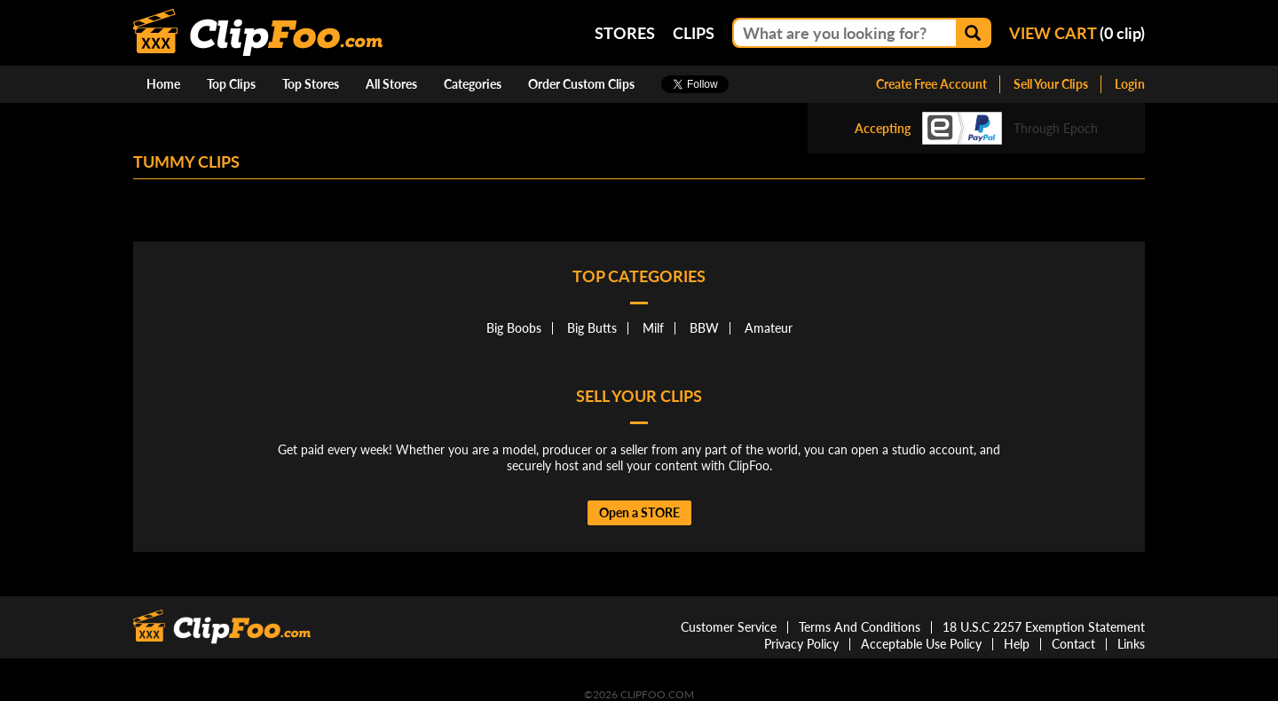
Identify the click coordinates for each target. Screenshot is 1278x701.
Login (1130, 83)
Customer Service (729, 626)
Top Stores (310, 83)
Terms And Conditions (859, 626)
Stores (625, 33)
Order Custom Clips (581, 83)
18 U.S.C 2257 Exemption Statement (1044, 626)
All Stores (391, 83)
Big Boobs (513, 327)
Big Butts (592, 327)
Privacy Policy (801, 643)
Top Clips (231, 83)
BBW (704, 327)
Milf (653, 327)
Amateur (769, 327)
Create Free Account (931, 83)
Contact (1073, 643)
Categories (472, 83)
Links (1131, 643)
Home (163, 83)
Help (1017, 643)
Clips (693, 33)
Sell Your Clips (1051, 83)
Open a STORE (639, 512)
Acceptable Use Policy (921, 643)
